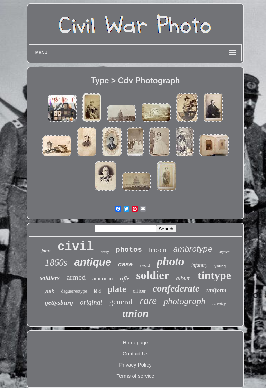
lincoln (157, 250)
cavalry (219, 303)
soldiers (50, 278)
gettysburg (59, 302)
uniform (216, 290)
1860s (56, 262)
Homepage (135, 342)
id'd (97, 291)
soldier (152, 275)
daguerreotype (74, 291)
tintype (214, 275)
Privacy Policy (135, 365)
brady (105, 252)
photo (170, 261)
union (135, 313)
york (49, 291)
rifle (125, 278)
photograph (184, 301)
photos (129, 250)
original (91, 302)
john (45, 250)
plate (117, 289)
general (121, 301)
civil (75, 247)
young (220, 266)
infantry (199, 265)
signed (224, 252)
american (102, 278)
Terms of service (135, 376)
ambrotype (192, 248)
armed (76, 277)
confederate (176, 288)
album (183, 278)
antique (92, 262)
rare (148, 300)
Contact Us (135, 354)
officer (139, 291)
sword (145, 265)
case (125, 264)
